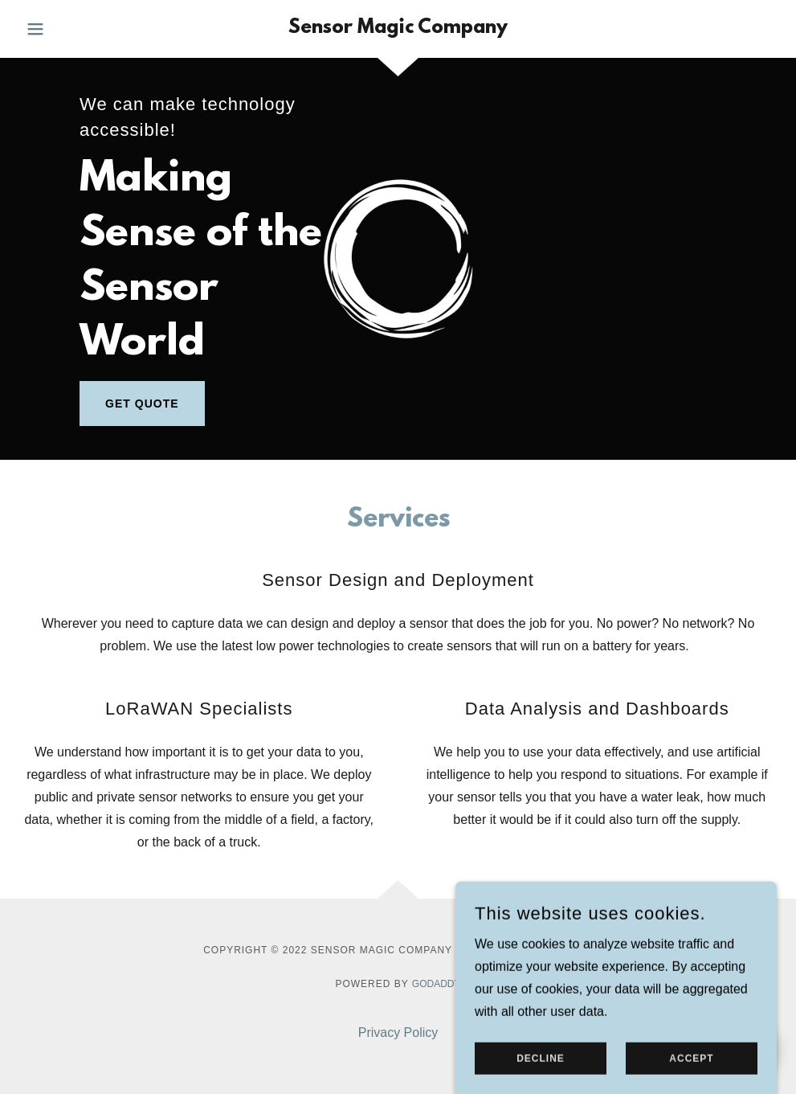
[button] (76, 29)
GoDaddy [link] (436, 984)
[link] (398, 28)
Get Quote (141, 403)
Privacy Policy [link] (398, 1032)
